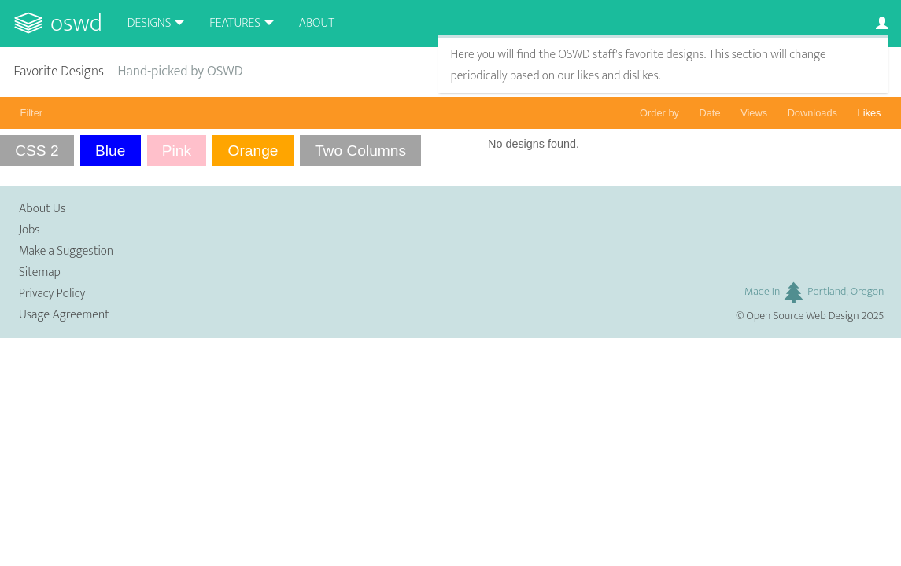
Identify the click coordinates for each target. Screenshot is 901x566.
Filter (31, 113)
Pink (176, 150)
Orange (253, 150)
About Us (42, 208)
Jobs (29, 230)
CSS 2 (36, 150)
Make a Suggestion (66, 251)
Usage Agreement (64, 314)
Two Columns (360, 150)
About (316, 23)
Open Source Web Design (803, 316)
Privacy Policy (52, 293)
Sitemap (40, 272)
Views (753, 113)
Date (710, 113)
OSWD (76, 23)
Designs (149, 23)
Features (234, 23)
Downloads (812, 113)
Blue (110, 150)
